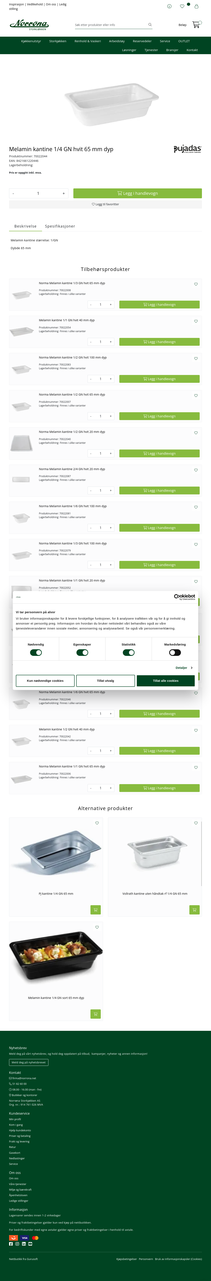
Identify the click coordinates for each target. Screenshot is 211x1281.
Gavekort (14, 1153)
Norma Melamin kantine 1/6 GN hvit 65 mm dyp (72, 692)
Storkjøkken (57, 41)
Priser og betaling (19, 1136)
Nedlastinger (17, 1158)
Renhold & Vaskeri (88, 41)
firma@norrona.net (22, 1078)
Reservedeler (142, 41)
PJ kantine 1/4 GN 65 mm (56, 894)
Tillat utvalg (105, 680)
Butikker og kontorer (23, 1095)
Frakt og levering (19, 1141)
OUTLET (184, 41)
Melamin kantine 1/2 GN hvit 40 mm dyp (67, 729)
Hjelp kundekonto (20, 1130)
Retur (12, 1147)
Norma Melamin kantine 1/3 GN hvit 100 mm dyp (73, 543)
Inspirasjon (17, 4)
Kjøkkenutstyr (31, 41)
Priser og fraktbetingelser (25, 1222)
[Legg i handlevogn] (137, 193)
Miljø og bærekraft (20, 1189)
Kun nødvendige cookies (45, 680)
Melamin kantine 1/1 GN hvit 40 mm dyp (67, 320)
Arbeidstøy (116, 41)
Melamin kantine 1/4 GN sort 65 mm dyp (56, 998)
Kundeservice (19, 1113)
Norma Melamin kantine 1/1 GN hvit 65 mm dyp (72, 766)
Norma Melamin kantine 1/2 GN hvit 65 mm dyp (72, 394)
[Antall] (38, 193)
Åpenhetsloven (18, 1195)
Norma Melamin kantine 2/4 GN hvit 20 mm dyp (72, 469)
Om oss (51, 4)
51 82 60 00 (18, 1084)
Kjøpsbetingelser (126, 1259)
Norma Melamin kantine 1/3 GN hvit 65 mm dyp (72, 283)
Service (165, 41)
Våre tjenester (17, 1184)
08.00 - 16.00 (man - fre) (25, 1089)
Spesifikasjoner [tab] (60, 226)
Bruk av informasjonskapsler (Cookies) (178, 1259)
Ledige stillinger (18, 1201)
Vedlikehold (35, 4)
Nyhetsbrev (18, 1048)
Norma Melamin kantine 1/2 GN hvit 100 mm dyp (73, 357)
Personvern (146, 1259)
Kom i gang (16, 1125)
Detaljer (181, 667)
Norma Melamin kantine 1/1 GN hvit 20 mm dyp (72, 580)
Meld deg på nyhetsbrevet (29, 1062)
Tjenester (151, 50)
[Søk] (111, 25)
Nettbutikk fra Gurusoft (23, 1259)
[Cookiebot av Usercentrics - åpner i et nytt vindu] (177, 597)
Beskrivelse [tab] (25, 226)
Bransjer (172, 50)
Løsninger (129, 50)
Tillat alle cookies (166, 680)
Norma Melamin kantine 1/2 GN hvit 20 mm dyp (72, 432)
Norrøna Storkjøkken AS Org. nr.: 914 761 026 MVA (26, 1102)
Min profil (15, 1119)
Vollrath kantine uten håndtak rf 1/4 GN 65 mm (154, 894)
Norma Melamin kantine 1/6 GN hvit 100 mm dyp (73, 506)
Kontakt (192, 50)
